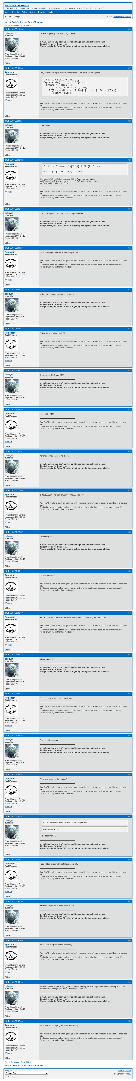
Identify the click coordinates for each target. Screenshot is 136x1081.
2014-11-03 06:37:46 (14, 735)
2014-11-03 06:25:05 (14, 490)
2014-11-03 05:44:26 (14, 248)
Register (41, 12)
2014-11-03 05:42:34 (14, 209)
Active (116, 16)
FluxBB (128, 1074)
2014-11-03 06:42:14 (14, 901)
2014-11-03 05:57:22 (14, 370)
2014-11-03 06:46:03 (14, 1021)
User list (15, 12)
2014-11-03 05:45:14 (14, 290)
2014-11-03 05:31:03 (14, 68)
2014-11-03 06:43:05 (14, 940)
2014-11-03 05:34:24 (14, 121)
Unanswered (125, 16)
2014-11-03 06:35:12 (14, 694)
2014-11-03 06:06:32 (14, 451)
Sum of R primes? (36, 22)
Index (7, 12)
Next (29, 25)
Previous (15, 25)
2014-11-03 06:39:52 (14, 816)
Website (8, 100)
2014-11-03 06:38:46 (14, 774)
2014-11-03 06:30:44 (14, 571)
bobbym (9, 33)
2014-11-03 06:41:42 (14, 859)
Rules (24, 12)
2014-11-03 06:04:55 (14, 409)
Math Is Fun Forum (17, 5)
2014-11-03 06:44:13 (14, 982)
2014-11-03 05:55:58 (14, 329)
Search (32, 12)
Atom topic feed (124, 1071)
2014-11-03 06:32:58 (14, 613)
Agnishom (10, 72)
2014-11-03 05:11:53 (14, 29)
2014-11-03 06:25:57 (14, 532)
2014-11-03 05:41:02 (14, 160)
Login (50, 12)
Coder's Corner (19, 22)
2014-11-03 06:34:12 (14, 655)
